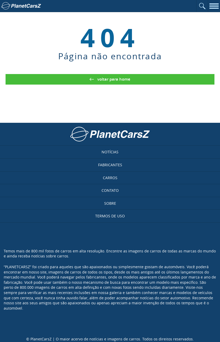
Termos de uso (110, 215)
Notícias (110, 151)
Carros (110, 177)
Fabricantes (110, 164)
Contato (110, 190)
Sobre (110, 203)
